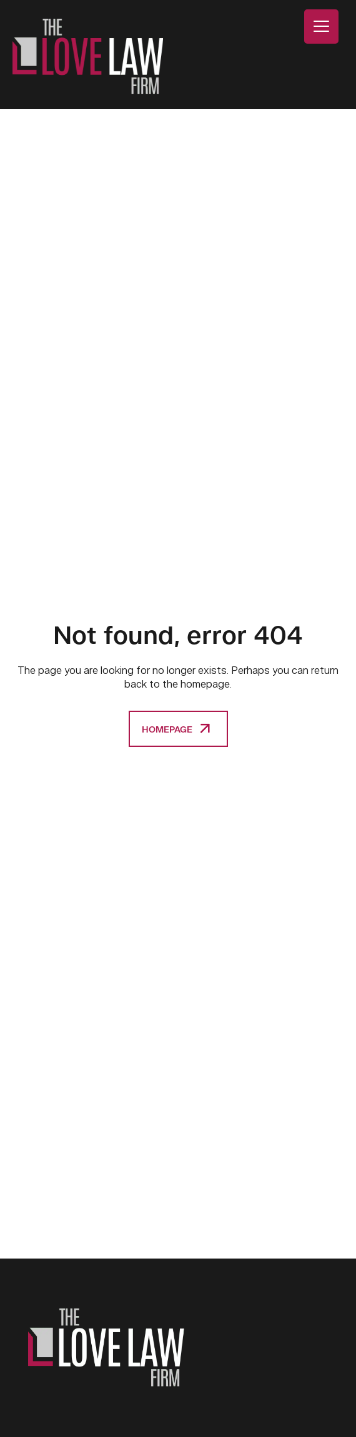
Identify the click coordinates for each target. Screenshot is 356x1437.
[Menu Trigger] (321, 26)
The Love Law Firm (87, 56)
